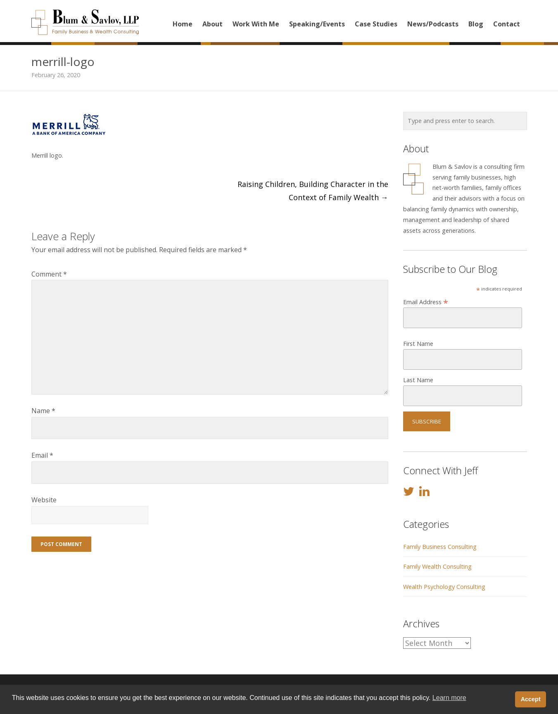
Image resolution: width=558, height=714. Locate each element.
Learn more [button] (449, 697)
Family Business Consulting (440, 547)
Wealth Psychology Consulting (444, 587)
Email (42, 455)
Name (43, 410)
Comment (49, 274)
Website (44, 499)
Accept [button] (531, 699)
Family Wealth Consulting (437, 566)
